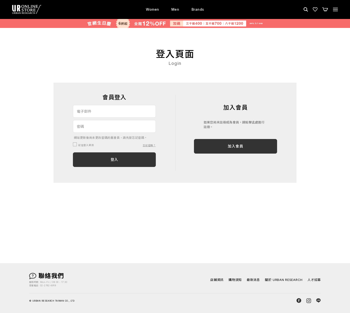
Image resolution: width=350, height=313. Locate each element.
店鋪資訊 (217, 279)
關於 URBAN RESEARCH (284, 279)
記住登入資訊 (86, 145)
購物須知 (235, 279)
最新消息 (253, 279)
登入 (114, 159)
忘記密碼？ (149, 145)
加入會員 (235, 146)
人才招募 (314, 279)
